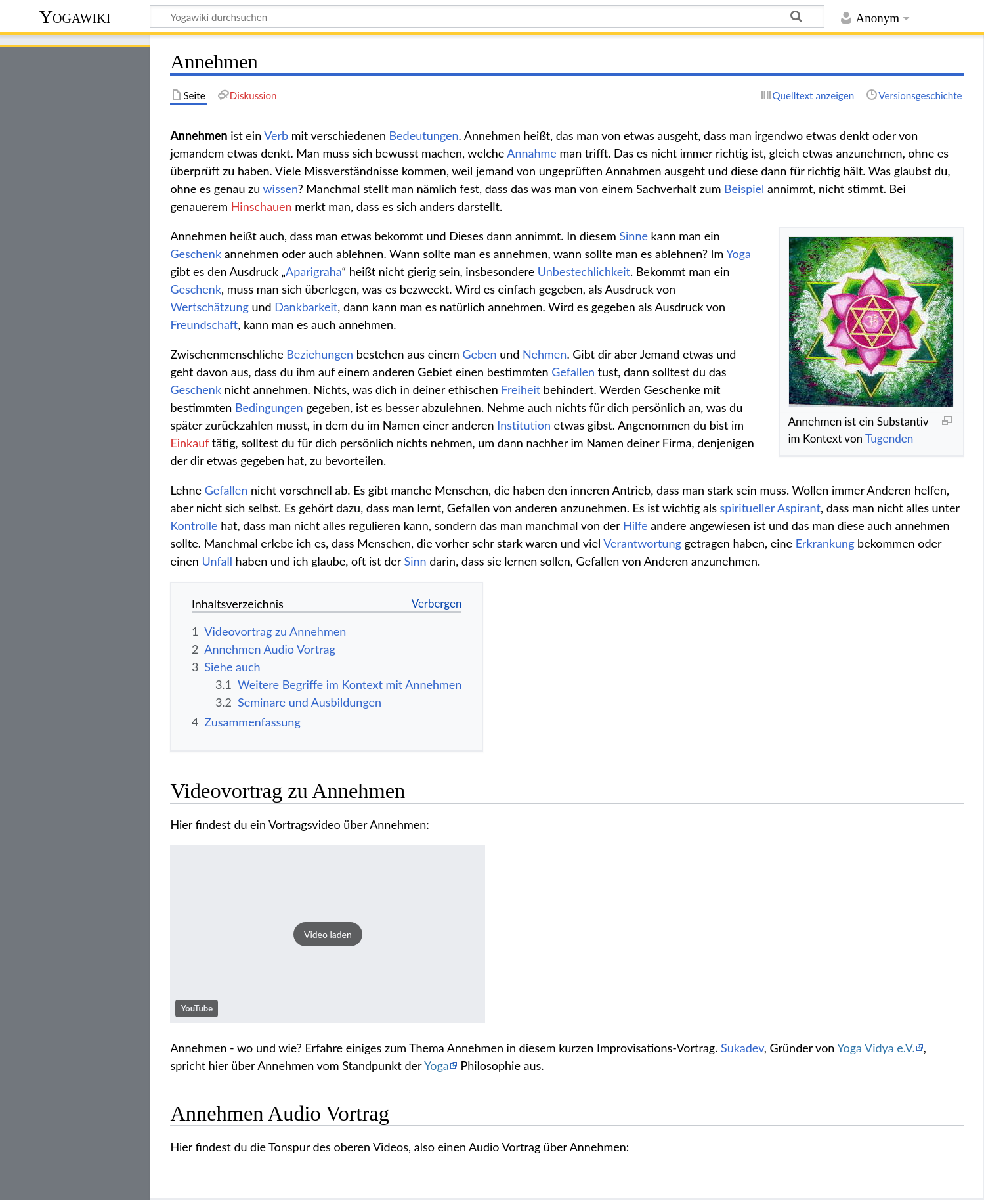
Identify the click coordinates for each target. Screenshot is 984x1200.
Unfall (217, 561)
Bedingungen (269, 407)
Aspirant (799, 507)
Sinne (633, 236)
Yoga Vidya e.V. (875, 1047)
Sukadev (742, 1047)
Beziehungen (319, 354)
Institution (524, 425)
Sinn (415, 561)
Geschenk (195, 253)
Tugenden (889, 438)
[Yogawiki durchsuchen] (487, 16)
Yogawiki (75, 17)
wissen (280, 188)
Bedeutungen (424, 135)
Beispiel (744, 188)
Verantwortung (642, 543)
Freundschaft (204, 324)
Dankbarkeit (305, 307)
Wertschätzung (209, 307)
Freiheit (520, 389)
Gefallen (573, 372)
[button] (327, 934)
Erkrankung (825, 543)
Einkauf (189, 442)
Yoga (738, 253)
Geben (479, 354)
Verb (276, 135)
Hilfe (635, 525)
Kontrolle (193, 525)
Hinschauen (261, 206)
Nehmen (545, 354)
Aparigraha (313, 271)
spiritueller (747, 507)
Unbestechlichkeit (584, 271)
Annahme (532, 153)
